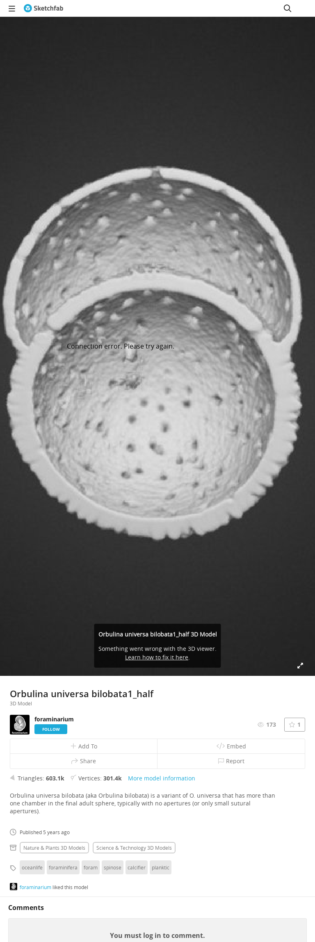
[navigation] (12, 8)
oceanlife (32, 867)
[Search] (287, 8)
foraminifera (63, 867)
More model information (161, 778)
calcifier (137, 867)
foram (91, 867)
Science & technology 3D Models (134, 847)
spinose (112, 867)
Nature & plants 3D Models (54, 847)
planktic (160, 867)
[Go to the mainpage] (43, 8)
